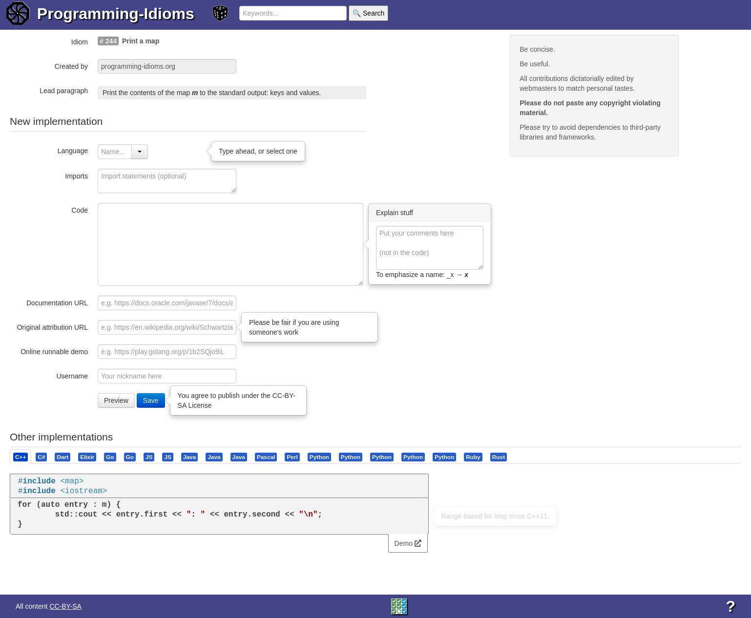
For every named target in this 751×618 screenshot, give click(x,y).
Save (151, 400)
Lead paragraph (64, 91)
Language (73, 151)
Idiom (79, 42)
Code (80, 210)
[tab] (21, 456)
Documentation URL (57, 303)
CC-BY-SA (65, 606)
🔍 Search (368, 13)
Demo (408, 543)
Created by (71, 66)
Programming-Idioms (115, 13)
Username (72, 376)
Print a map (140, 41)
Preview (116, 400)
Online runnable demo (54, 352)
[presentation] (20, 456)
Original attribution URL (52, 327)
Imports (76, 176)
